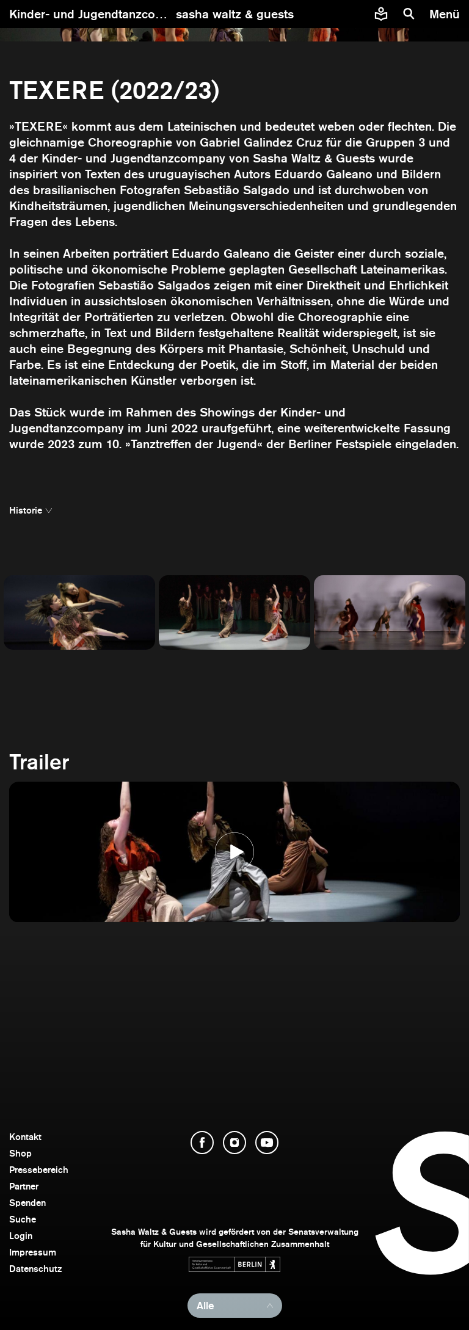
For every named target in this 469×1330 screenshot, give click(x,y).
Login (20, 1235)
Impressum (32, 1252)
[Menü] (446, 14)
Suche (22, 1219)
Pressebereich (38, 1170)
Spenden (27, 1202)
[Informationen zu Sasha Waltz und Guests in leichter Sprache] (381, 14)
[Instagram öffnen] (234, 1142)
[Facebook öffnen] (202, 1142)
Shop (20, 1153)
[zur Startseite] (235, 14)
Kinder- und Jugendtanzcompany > (109, 14)
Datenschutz (35, 1268)
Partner (23, 1186)
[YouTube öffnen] (266, 1142)
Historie (25, 510)
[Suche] (409, 14)
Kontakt (25, 1137)
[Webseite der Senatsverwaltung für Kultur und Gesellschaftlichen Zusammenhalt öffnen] (234, 1264)
